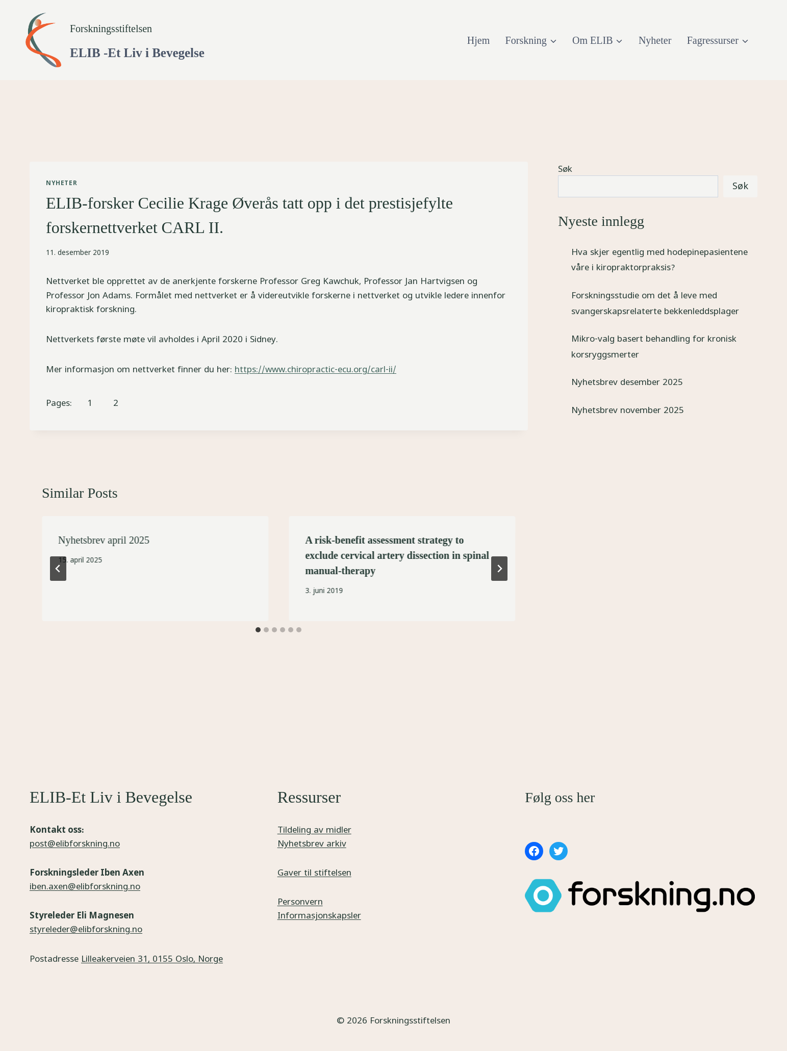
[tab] (258, 629)
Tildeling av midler (314, 829)
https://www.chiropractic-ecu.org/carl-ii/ (315, 369)
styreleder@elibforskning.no (86, 929)
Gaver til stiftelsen (314, 872)
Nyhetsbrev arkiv (311, 843)
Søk (565, 168)
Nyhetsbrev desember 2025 (627, 381)
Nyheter (655, 40)
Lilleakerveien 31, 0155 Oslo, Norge (152, 958)
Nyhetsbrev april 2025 (103, 540)
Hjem (478, 40)
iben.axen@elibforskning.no (85, 886)
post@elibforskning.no (75, 843)
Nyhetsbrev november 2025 (627, 409)
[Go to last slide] (58, 568)
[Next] (499, 568)
